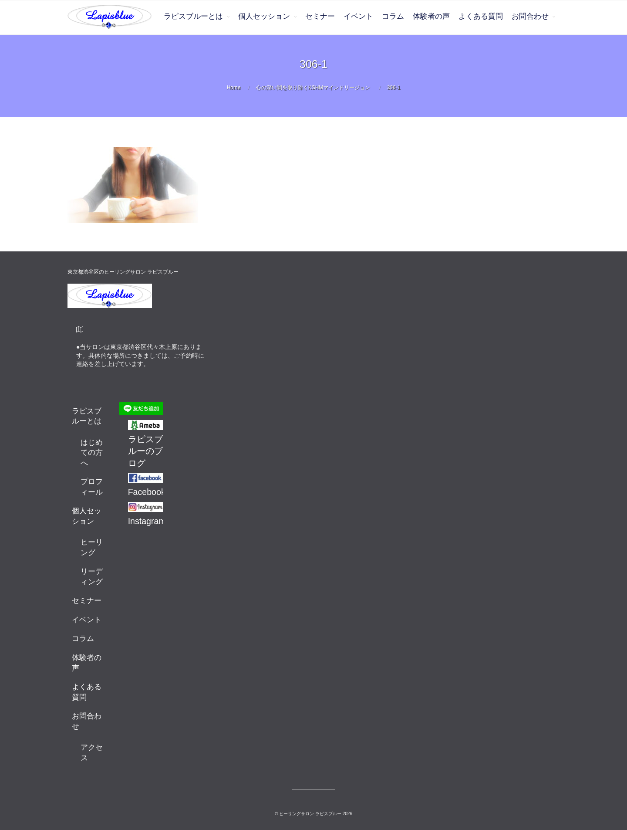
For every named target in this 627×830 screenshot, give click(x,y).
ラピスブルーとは (193, 16)
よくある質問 (480, 16)
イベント (358, 16)
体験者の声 (431, 16)
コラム (393, 16)
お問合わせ (530, 16)
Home (234, 88)
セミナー (320, 16)
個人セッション (264, 16)
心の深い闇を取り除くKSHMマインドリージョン (313, 88)
